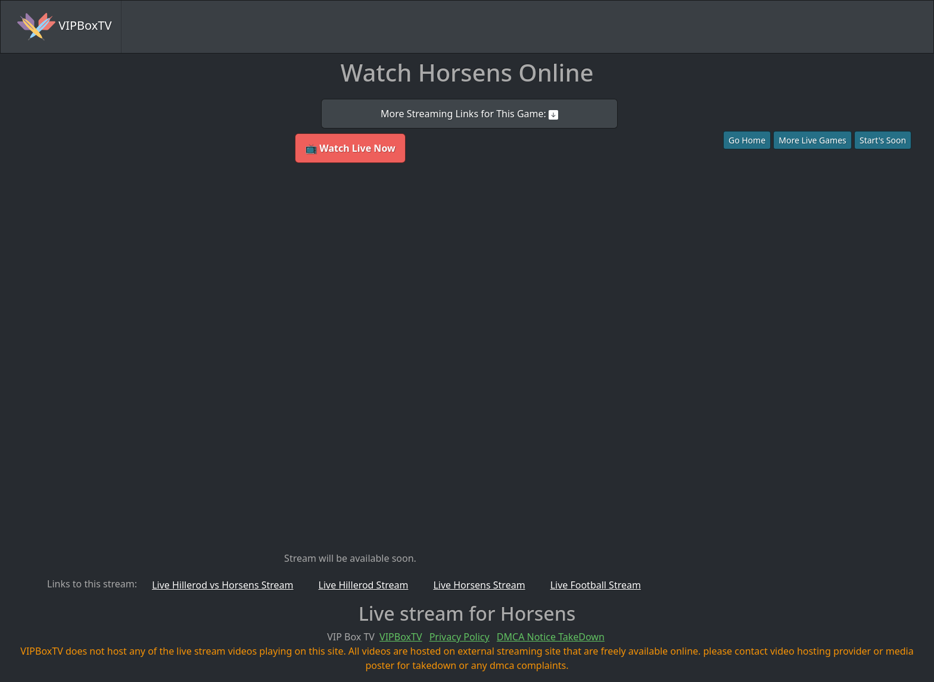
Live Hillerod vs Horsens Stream (222, 585)
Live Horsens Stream (479, 585)
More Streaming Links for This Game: (469, 113)
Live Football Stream (595, 585)
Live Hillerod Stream (364, 585)
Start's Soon (883, 140)
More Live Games (812, 140)
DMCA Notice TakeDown (551, 636)
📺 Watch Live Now (350, 148)
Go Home (746, 140)
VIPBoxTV (64, 27)
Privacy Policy (459, 636)
